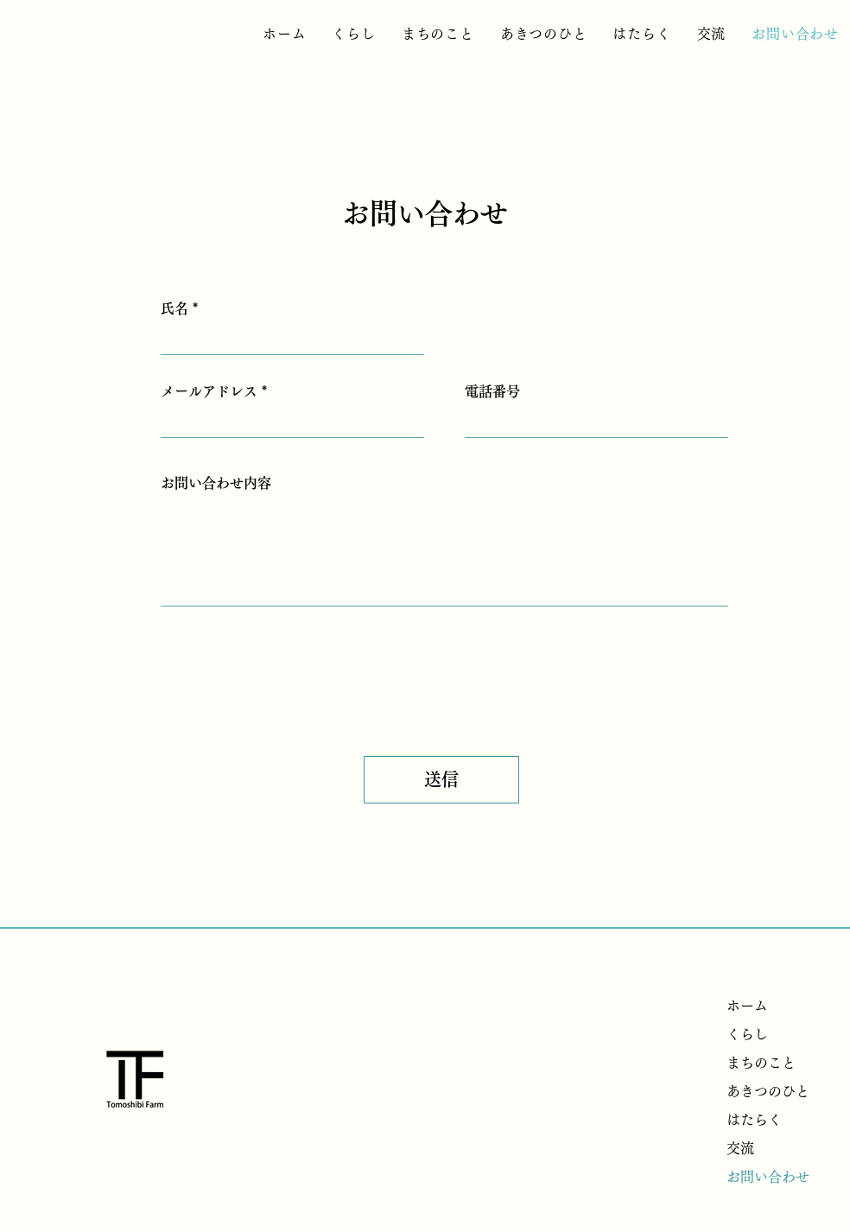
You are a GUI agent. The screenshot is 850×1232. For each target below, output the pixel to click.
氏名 (174, 308)
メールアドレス (209, 391)
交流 (740, 1148)
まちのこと (761, 1063)
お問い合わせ (767, 1177)
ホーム (747, 1006)
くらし (747, 1034)
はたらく (754, 1120)
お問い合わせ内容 (216, 483)
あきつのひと (767, 1091)
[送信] (441, 779)
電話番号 (492, 391)
